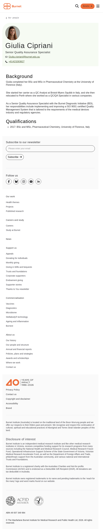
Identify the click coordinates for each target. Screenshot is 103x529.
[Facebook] (9, 181)
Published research (15, 211)
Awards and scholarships (17, 358)
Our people (13, 18)
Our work (10, 196)
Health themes (12, 202)
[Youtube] (31, 181)
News (8, 239)
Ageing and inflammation (17, 321)
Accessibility (12, 403)
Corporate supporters (15, 276)
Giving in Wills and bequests (19, 267)
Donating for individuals (17, 258)
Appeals (9, 253)
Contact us (11, 367)
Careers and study (15, 220)
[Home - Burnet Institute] (12, 6)
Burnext (9, 326)
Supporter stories (14, 284)
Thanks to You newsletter (17, 289)
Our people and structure (17, 345)
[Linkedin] (38, 181)
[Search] (77, 6)
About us (10, 335)
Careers (9, 225)
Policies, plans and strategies (19, 354)
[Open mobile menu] (97, 6)
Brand (9, 408)
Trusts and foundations (16, 271)
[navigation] (51, 6)
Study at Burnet (13, 230)
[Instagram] (23, 181)
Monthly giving (12, 262)
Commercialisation (15, 298)
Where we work (13, 362)
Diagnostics (11, 308)
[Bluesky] (16, 181)
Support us (11, 248)
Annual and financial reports (19, 349)
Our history (11, 340)
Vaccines (10, 304)
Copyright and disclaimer (18, 399)
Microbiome (11, 312)
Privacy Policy (13, 390)
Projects (9, 207)
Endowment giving (14, 280)
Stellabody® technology (17, 317)
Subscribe (15, 157)
